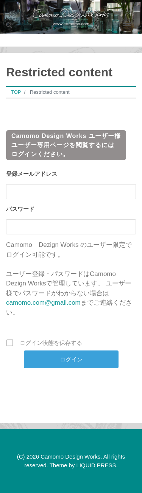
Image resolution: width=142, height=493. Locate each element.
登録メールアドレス (31, 174)
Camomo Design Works (70, 456)
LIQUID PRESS (96, 465)
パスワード (20, 209)
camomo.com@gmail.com (43, 302)
